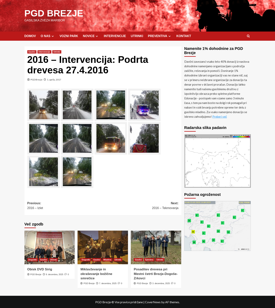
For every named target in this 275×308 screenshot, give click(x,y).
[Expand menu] (52, 36)
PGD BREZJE (53, 13)
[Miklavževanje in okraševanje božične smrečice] (103, 247)
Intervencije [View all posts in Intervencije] (44, 51)
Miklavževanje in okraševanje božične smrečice (96, 273)
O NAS (48, 36)
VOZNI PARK (69, 35)
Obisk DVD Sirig (39, 269)
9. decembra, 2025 (54, 274)
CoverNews (153, 302)
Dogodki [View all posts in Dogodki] (32, 259)
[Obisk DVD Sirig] (49, 247)
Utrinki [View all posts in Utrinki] (56, 51)
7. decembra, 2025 (108, 283)
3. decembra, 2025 (161, 283)
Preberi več (219, 116)
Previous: (65, 205)
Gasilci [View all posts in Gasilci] (31, 51)
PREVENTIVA (160, 36)
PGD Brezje (36, 79)
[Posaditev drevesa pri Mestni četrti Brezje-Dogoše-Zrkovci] (156, 247)
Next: (141, 205)
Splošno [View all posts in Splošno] (149, 259)
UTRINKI (137, 35)
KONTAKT (183, 35)
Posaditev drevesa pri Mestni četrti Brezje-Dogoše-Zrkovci (156, 273)
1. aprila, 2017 (54, 79)
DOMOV (30, 35)
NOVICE (91, 36)
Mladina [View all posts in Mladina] (107, 259)
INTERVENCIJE (115, 35)
